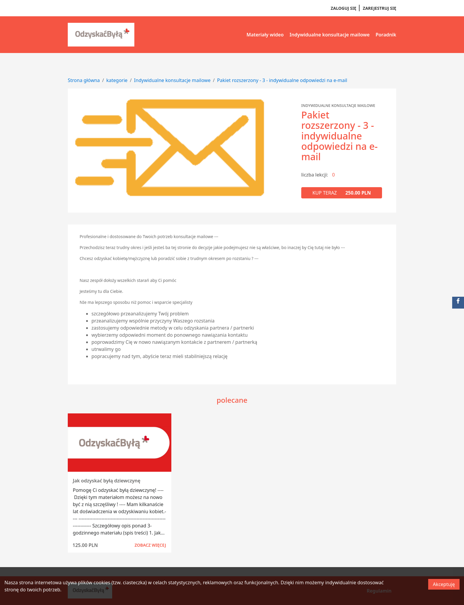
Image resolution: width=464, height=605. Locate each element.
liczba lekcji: (314, 174)
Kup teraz (341, 193)
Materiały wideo (265, 34)
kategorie (117, 80)
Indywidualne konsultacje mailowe (330, 34)
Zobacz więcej (150, 545)
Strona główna (84, 80)
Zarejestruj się (379, 8)
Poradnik (386, 34)
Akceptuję (444, 584)
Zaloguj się (343, 8)
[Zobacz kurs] (119, 442)
